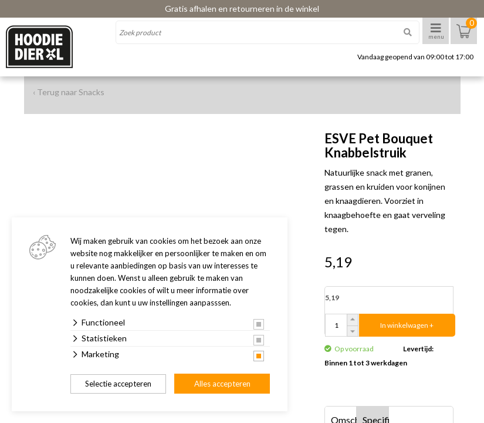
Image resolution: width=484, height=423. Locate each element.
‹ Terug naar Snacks (68, 92)
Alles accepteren (222, 383)
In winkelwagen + (407, 325)
